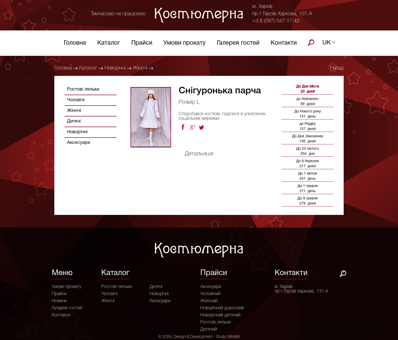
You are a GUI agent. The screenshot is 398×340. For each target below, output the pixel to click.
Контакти (284, 44)
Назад (337, 68)
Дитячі (74, 121)
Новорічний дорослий (222, 308)
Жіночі (140, 68)
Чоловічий (210, 294)
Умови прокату (184, 44)
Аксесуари (78, 143)
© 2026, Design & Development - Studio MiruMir (199, 337)
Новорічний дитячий (220, 315)
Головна (75, 44)
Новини (59, 301)
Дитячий (208, 329)
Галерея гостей (238, 44)
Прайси (141, 44)
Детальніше (199, 153)
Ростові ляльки (83, 89)
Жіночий (208, 301)
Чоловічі (76, 100)
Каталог (109, 44)
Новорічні (115, 68)
